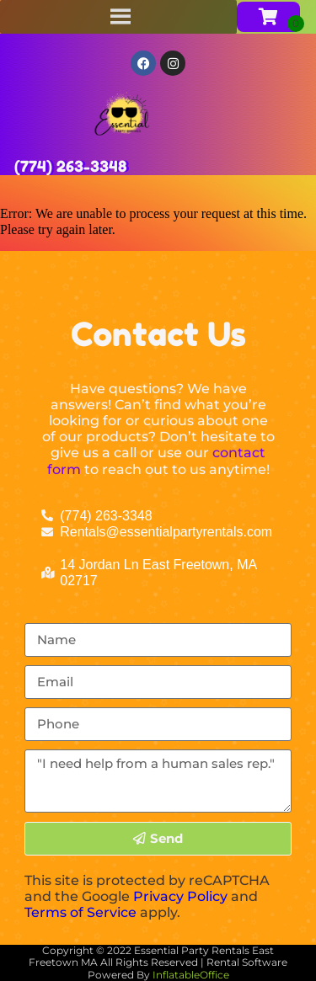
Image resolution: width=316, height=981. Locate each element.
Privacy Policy (180, 896)
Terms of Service (80, 912)
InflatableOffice (191, 974)
